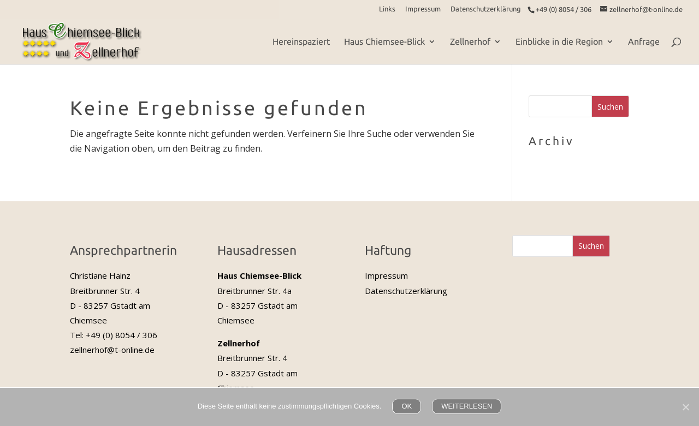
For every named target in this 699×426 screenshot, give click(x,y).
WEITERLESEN (466, 406)
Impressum (423, 9)
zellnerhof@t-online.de (112, 349)
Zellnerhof (470, 42)
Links (387, 9)
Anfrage (644, 42)
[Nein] (685, 406)
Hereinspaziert (301, 42)
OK (406, 406)
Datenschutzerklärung (486, 9)
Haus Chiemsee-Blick (384, 42)
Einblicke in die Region (559, 42)
